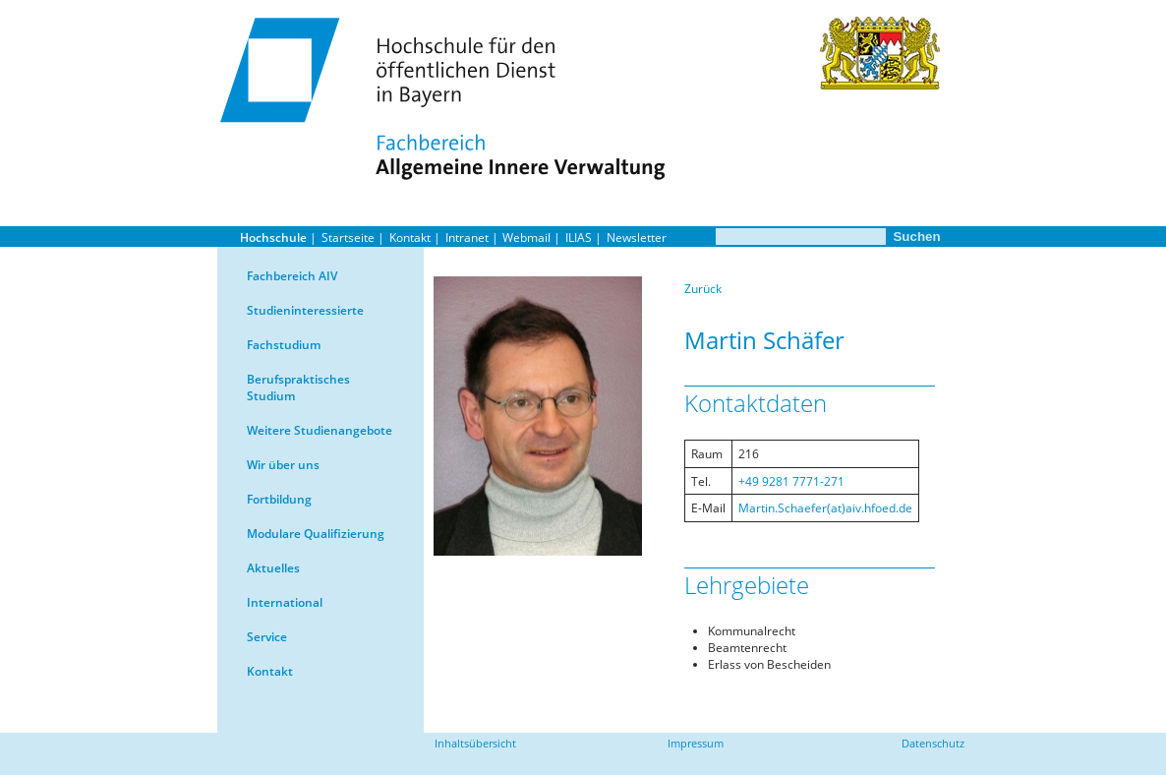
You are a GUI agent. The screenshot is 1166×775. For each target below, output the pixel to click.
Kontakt (410, 237)
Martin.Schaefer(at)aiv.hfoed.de (825, 508)
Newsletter (637, 237)
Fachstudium (284, 344)
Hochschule (273, 237)
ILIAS (578, 237)
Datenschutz (933, 743)
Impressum (696, 743)
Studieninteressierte (305, 310)
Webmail (526, 237)
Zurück (703, 288)
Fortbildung (279, 499)
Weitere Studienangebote (319, 430)
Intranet (467, 237)
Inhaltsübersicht (475, 743)
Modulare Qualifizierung (315, 533)
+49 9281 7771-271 (791, 481)
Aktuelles (273, 568)
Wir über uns (283, 464)
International (284, 602)
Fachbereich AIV (292, 276)
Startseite (348, 237)
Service (267, 636)
